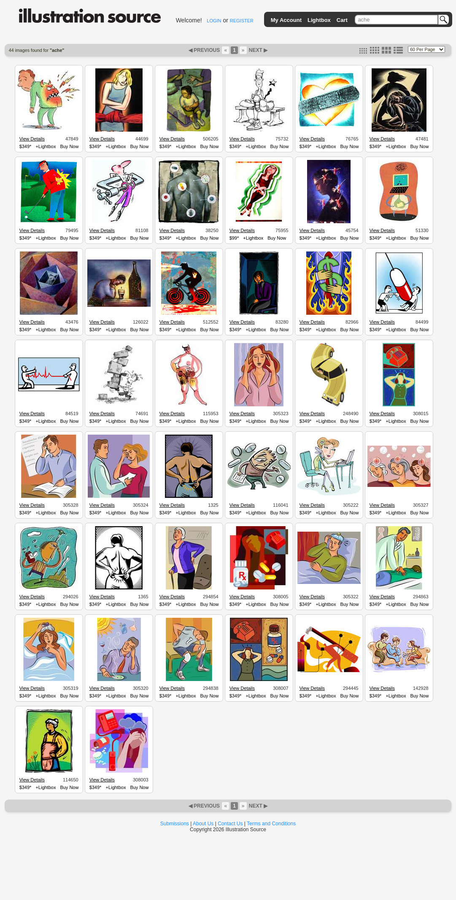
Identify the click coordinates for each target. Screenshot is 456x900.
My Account (286, 20)
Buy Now (69, 146)
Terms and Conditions (271, 824)
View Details (32, 138)
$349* (25, 146)
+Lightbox (45, 146)
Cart (342, 20)
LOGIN (214, 20)
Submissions (174, 824)
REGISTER (242, 20)
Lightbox (319, 20)
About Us (203, 824)
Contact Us (230, 824)
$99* (234, 238)
